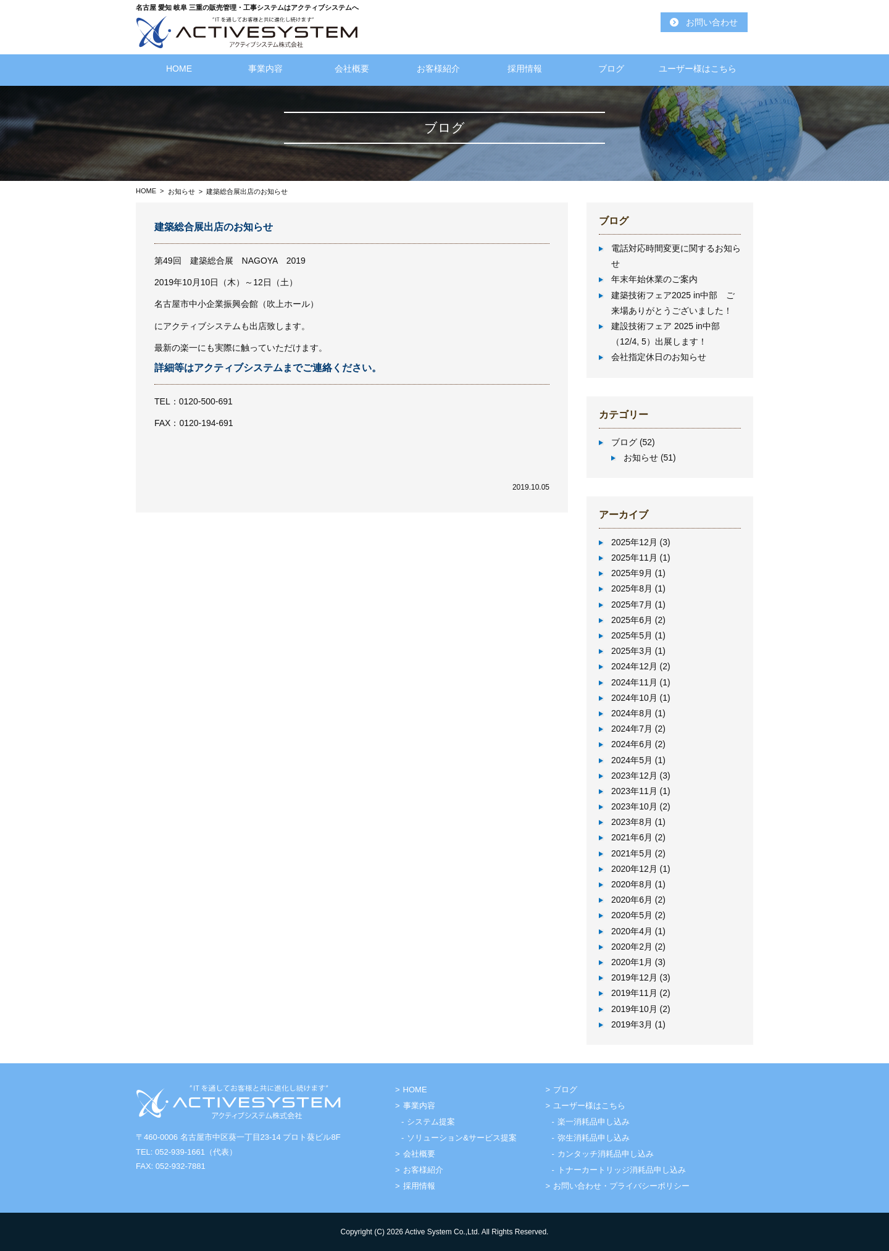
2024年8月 (632, 713)
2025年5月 (632, 635)
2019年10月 (634, 1009)
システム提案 (431, 1121)
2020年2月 (632, 947)
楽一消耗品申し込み (593, 1121)
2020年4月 (632, 931)
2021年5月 (632, 853)
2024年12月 (634, 666)
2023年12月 (634, 775)
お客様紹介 (438, 68)
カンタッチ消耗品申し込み (605, 1153)
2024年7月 (632, 729)
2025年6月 (632, 620)
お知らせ (181, 191)
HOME (179, 68)
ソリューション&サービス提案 (462, 1137)
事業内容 (265, 68)
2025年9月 (632, 573)
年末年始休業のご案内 (654, 279)
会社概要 (352, 68)
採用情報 (524, 68)
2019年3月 (632, 1024)
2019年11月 (634, 993)
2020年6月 (632, 900)
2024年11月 (634, 682)
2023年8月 (632, 822)
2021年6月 (632, 837)
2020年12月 (634, 869)
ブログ (611, 68)
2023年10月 (634, 806)
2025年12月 (634, 542)
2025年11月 (634, 558)
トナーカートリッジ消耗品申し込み (621, 1169)
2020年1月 (632, 962)
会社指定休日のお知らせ (658, 357)
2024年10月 (634, 698)
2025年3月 (632, 651)
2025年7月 (632, 604)
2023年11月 (634, 791)
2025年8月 (632, 588)
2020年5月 (632, 915)
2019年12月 (634, 977)
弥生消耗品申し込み (593, 1137)
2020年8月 (632, 884)
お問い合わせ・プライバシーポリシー (621, 1185)
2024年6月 (632, 744)
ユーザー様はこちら (698, 68)
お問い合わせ (712, 22)
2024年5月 (632, 760)
